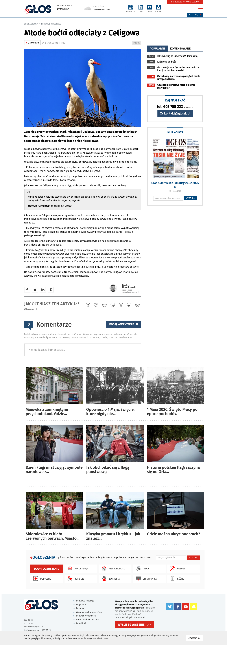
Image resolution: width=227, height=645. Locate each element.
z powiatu (32, 43)
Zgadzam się (195, 637)
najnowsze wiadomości (51, 24)
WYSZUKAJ (190, 198)
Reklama (80, 608)
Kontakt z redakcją (85, 600)
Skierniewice (64, 5)
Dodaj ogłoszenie (46, 569)
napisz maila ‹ (127, 290)
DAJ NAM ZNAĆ (175, 100)
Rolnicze (75, 578)
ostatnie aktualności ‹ (131, 292)
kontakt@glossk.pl (175, 113)
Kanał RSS (81, 623)
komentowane (180, 48)
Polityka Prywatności (86, 615)
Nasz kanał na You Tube (87, 619)
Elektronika (146, 578)
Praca (142, 568)
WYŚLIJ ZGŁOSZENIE (131, 624)
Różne (176, 578)
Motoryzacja (77, 568)
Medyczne (41, 578)
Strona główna (31, 24)
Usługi (177, 568)
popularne (157, 48)
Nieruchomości (112, 568)
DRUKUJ (137, 43)
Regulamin (81, 604)
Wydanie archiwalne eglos (89, 612)
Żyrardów (63, 9)
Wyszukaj (195, 14)
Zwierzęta (110, 578)
